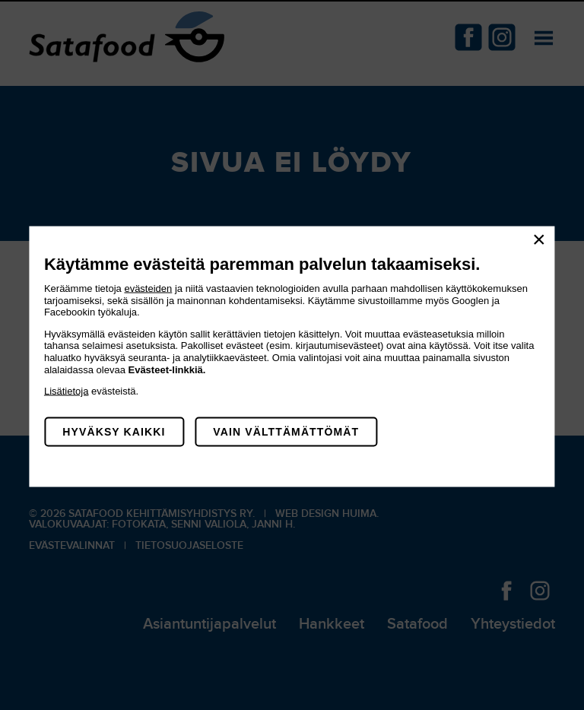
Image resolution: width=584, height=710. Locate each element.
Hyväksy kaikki (113, 431)
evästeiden (148, 288)
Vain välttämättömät (286, 431)
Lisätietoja (66, 391)
